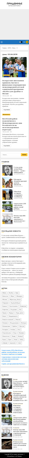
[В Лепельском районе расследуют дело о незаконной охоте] (7, 444)
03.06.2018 (6, 96)
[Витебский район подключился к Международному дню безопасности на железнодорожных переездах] (14, 114)
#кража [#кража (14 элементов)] (4, 313)
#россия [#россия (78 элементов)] (21, 326)
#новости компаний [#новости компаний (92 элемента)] (7, 319)
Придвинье (14, 3)
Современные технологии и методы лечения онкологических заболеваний (14, 359)
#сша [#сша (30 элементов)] (14, 333)
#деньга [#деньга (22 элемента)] (4, 306)
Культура (15, 379)
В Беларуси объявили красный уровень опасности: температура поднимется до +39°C (20, 185)
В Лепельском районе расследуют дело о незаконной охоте (20, 444)
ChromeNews (10, 456)
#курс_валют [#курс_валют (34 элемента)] (19, 313)
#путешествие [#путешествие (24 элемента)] (6, 326)
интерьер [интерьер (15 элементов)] (4, 343)
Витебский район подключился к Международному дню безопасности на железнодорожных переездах (12, 124)
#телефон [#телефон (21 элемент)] (21, 333)
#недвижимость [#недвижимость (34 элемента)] (13, 316)
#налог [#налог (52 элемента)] (4, 316)
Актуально (6, 75)
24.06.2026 (17, 437)
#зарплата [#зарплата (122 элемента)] (5, 309)
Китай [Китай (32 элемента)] (15, 340)
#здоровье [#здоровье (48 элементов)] (14, 309)
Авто (14, 415)
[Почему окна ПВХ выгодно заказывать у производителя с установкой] (7, 218)
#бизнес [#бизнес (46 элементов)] (4, 299)
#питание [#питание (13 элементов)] (5, 323)
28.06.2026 (17, 388)
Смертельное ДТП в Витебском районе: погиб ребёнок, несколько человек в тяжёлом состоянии (13, 352)
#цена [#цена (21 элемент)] (4, 340)
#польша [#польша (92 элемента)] (23, 323)
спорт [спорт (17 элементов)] (19, 343)
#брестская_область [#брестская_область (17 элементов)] (15, 299)
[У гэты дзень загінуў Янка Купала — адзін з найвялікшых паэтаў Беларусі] (7, 170)
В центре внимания (18, 391)
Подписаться (27, 42)
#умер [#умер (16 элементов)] (13, 336)
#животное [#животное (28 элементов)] (23, 306)
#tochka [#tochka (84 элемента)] (11, 293)
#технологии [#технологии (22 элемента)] (5, 336)
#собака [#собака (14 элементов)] (13, 330)
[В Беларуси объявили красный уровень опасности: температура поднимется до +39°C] (7, 182)
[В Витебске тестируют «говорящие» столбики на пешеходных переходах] (7, 194)
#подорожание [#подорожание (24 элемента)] (14, 323)
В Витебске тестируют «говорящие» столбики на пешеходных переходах (18, 196)
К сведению (16, 427)
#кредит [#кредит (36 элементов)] (11, 313)
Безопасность (6, 114)
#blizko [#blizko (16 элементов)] (4, 293)
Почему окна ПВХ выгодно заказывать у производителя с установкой (19, 219)
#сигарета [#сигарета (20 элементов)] (5, 330)
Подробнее (7, 110)
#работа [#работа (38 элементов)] (14, 326)
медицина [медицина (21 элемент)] (12, 343)
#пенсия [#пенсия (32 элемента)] (18, 319)
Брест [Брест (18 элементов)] (10, 340)
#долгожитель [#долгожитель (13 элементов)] (14, 306)
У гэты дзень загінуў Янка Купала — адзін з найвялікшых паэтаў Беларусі (19, 170)
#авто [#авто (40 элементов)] (17, 293)
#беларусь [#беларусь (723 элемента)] (19, 296)
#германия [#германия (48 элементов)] (5, 303)
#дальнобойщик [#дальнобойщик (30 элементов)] (15, 303)
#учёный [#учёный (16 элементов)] (20, 336)
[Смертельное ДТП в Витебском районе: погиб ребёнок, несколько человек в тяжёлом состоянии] (7, 206)
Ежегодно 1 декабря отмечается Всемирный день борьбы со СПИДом (14, 263)
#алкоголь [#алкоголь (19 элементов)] (5, 296)
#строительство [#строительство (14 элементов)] (6, 333)
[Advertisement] (14, 24)
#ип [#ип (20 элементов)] (20, 309)
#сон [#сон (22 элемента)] (19, 330)
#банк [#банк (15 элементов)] (12, 296)
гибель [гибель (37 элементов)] (21, 340)
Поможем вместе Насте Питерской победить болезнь (14, 280)
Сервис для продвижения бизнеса (13, 364)
